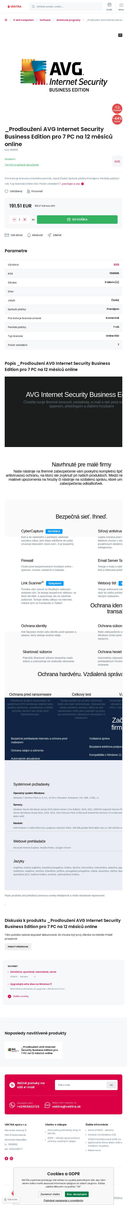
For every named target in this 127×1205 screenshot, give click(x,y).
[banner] (14, 6)
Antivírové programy (68, 20)
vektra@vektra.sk (66, 1106)
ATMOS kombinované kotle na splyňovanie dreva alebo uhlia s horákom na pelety (105, 1142)
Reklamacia (94, 1150)
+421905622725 (28, 1106)
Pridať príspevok (18, 947)
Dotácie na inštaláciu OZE (102, 1134)
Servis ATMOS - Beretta (100, 1130)
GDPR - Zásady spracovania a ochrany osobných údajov (63, 1139)
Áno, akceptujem (77, 1194)
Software (45, 20)
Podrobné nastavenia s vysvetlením (63, 1200)
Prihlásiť (111, 1085)
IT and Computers (23, 20)
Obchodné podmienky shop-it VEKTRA (64, 1132)
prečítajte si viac (71, 183)
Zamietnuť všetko (50, 1194)
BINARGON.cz (115, 1197)
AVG (117, 161)
